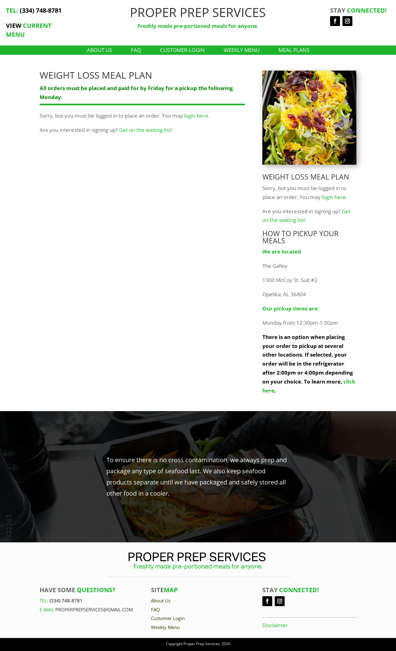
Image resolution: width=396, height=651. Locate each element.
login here (196, 115)
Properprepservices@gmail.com (94, 609)
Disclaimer (275, 625)
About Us (99, 51)
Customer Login (182, 51)
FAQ (136, 51)
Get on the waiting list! (145, 129)
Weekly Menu (242, 51)
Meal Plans (293, 51)
